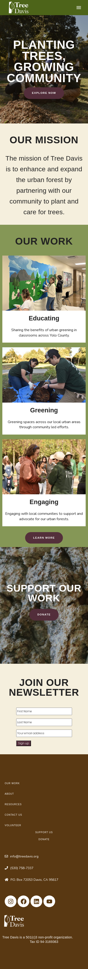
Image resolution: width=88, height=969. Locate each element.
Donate (44, 614)
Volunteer (13, 825)
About (9, 794)
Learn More (44, 537)
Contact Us (13, 815)
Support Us (44, 832)
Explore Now (44, 92)
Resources (13, 804)
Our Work (12, 783)
